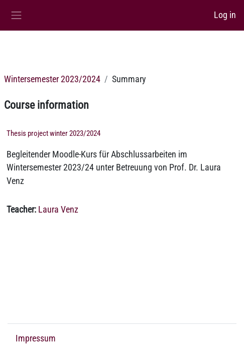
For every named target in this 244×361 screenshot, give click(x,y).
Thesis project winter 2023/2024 (53, 133)
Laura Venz (58, 210)
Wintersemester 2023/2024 (52, 79)
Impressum (36, 338)
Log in (225, 15)
